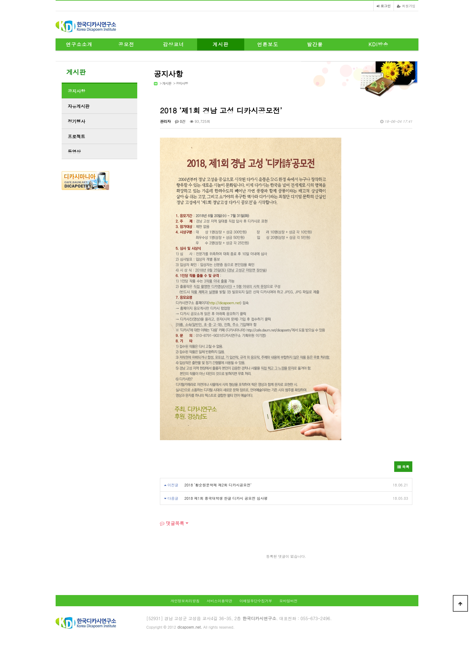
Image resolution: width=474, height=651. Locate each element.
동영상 (74, 152)
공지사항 (182, 83)
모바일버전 (288, 600)
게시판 (221, 44)
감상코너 (173, 44)
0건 (180, 121)
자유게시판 (78, 106)
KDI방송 (378, 44)
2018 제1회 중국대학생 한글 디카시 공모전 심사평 (226, 498)
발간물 (315, 44)
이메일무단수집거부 (255, 600)
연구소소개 (79, 44)
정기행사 (76, 121)
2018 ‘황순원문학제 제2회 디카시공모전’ (218, 484)
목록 (403, 466)
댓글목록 (172, 523)
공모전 (126, 44)
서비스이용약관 (219, 600)
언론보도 (267, 44)
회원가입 (406, 5)
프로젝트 (76, 136)
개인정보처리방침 (185, 600)
